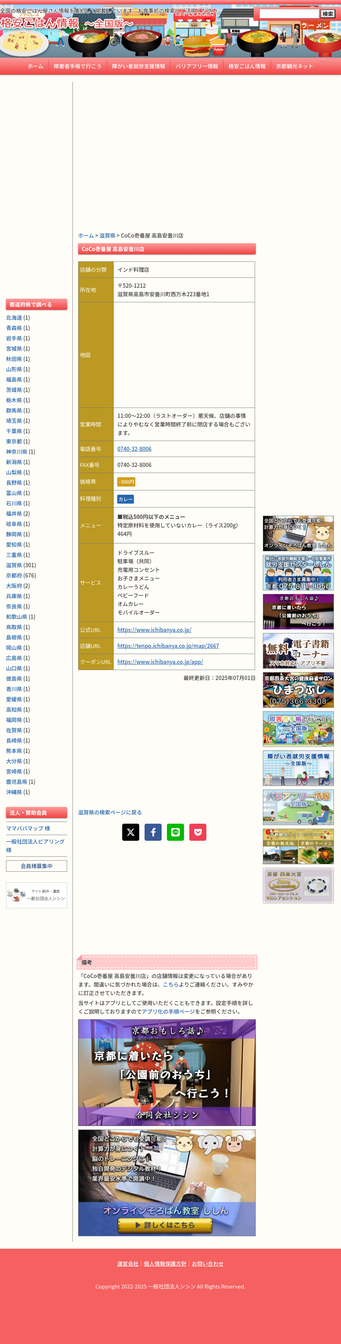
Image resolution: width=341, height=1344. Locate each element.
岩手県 (14, 338)
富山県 (14, 492)
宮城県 (14, 348)
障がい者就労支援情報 (138, 66)
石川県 (14, 503)
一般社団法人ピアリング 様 (35, 846)
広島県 (14, 658)
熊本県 (14, 750)
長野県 (14, 482)
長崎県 (14, 740)
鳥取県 (14, 627)
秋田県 (14, 358)
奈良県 (14, 606)
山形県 (14, 369)
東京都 (14, 441)
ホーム (36, 66)
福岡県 (14, 719)
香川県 (14, 688)
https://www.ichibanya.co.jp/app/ (160, 661)
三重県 (14, 554)
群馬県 (14, 410)
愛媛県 (14, 699)
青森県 (14, 327)
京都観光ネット (294, 66)
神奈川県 (16, 451)
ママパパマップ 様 (28, 828)
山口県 (14, 668)
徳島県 (14, 678)
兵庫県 (14, 596)
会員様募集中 (37, 866)
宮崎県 (14, 771)
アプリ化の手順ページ (168, 1011)
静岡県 (14, 534)
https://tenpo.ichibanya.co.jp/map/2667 (168, 645)
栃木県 (14, 400)
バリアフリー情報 (196, 66)
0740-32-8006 (134, 448)
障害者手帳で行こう (78, 66)
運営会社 (128, 1263)
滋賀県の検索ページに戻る (110, 812)
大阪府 (14, 585)
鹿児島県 (16, 781)
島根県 (14, 637)
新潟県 (14, 462)
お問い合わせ (208, 1263)
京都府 (14, 575)
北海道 (14, 317)
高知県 (14, 709)
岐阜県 (14, 523)
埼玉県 (14, 420)
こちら (171, 984)
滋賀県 (107, 235)
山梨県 (14, 472)
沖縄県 (14, 792)
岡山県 (14, 647)
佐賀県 (14, 730)
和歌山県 (16, 616)
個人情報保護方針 (165, 1263)
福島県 (14, 379)
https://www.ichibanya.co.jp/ (154, 629)
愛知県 (14, 544)
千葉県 (14, 431)
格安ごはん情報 (247, 66)
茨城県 (14, 389)
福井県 (14, 513)
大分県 (14, 761)
